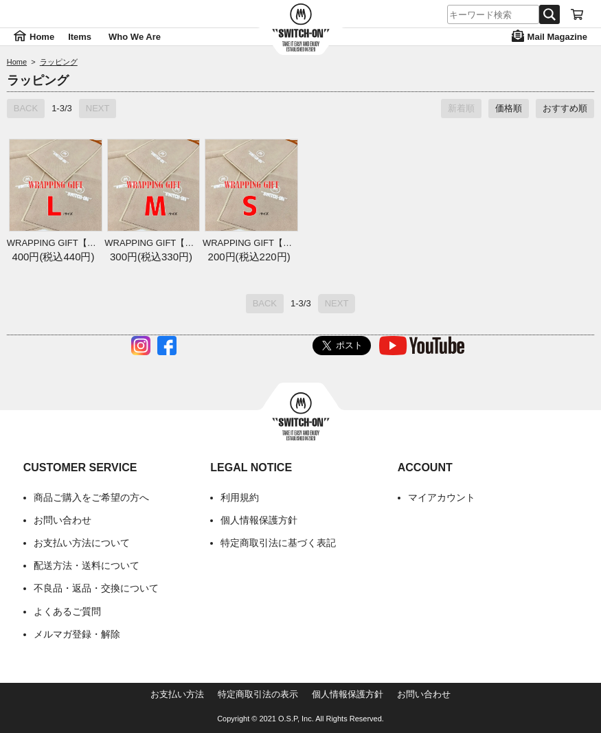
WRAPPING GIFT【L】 (53, 243)
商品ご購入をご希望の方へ (91, 497)
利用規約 (239, 497)
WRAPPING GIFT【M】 (150, 243)
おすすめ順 (565, 108)
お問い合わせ (62, 520)
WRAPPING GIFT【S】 (249, 243)
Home (17, 62)
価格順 (508, 108)
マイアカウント (441, 497)
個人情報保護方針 (258, 520)
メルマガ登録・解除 (77, 634)
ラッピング (59, 62)
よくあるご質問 (67, 611)
